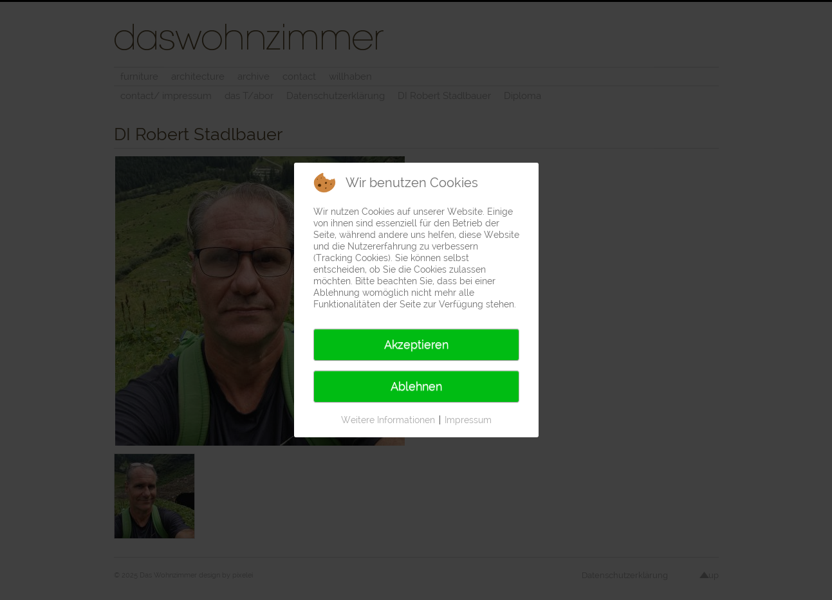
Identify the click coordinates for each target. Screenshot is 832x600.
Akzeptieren (416, 344)
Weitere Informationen (388, 420)
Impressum (468, 420)
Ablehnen (416, 386)
